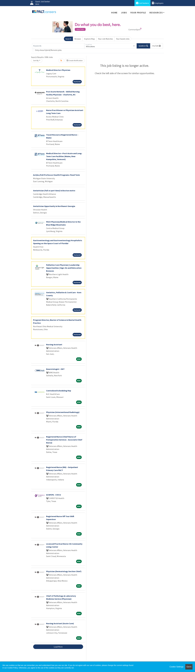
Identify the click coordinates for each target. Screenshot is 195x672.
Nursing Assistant (54, 344)
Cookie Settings (176, 667)
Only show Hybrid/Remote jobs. (48, 50)
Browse (77, 39)
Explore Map (89, 39)
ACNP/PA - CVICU (53, 494)
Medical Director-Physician (58, 70)
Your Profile (138, 12)
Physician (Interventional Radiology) (62, 412)
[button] (156, 46)
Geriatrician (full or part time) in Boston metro (54, 190)
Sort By (36, 60)
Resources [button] (156, 12)
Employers (157, 3)
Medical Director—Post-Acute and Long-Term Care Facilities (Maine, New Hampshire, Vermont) (64, 156)
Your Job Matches (105, 39)
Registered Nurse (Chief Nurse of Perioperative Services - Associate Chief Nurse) (64, 439)
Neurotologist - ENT (55, 369)
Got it (189, 667)
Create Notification (75, 60)
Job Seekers (142, 3)
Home (114, 12)
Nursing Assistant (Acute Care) (60, 623)
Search (68, 39)
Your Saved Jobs (122, 39)
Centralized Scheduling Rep (58, 390)
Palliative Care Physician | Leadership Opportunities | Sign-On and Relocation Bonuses (63, 268)
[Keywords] (58, 46)
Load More (58, 646)
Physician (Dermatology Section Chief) (63, 571)
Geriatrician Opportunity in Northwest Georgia (54, 206)
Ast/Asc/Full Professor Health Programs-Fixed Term (56, 175)
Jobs (124, 12)
